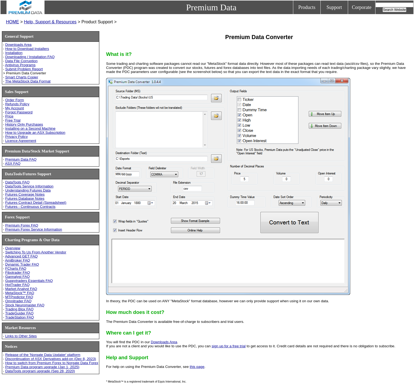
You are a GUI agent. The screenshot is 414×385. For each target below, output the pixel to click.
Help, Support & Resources (50, 22)
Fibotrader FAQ (17, 273)
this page (197, 367)
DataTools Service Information (29, 186)
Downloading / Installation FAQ (30, 57)
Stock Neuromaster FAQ (24, 305)
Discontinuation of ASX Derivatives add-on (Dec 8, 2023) (50, 359)
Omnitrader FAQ (18, 301)
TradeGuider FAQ (19, 313)
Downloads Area (18, 45)
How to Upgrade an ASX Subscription (35, 133)
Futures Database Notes (24, 198)
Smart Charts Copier (21, 77)
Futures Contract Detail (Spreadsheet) (35, 203)
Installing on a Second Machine (30, 128)
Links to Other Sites (21, 336)
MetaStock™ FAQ (19, 293)
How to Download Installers (27, 49)
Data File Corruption (21, 61)
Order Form (14, 100)
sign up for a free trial (229, 346)
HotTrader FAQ (17, 285)
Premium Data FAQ (21, 159)
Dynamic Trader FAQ (22, 264)
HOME (12, 22)
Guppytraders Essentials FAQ (29, 281)
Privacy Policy (16, 137)
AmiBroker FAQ (17, 260)
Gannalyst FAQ (17, 277)
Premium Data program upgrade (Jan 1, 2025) (42, 367)
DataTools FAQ (17, 182)
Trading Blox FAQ (19, 309)
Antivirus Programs (20, 65)
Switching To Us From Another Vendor (35, 252)
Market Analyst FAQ (21, 289)
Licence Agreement (20, 141)
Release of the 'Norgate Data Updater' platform (42, 355)
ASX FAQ (12, 163)
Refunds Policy (17, 104)
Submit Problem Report (24, 69)
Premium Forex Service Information (33, 229)
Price (9, 116)
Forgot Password (19, 112)
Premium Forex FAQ (21, 225)
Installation (14, 53)
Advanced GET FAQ (21, 256)
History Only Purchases (24, 124)
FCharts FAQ (15, 268)
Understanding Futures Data (27, 190)
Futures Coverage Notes (24, 194)
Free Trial (12, 120)
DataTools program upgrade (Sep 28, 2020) (40, 371)
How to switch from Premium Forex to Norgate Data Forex (51, 363)
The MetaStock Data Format (27, 81)
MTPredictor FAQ (19, 297)
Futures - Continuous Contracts (30, 207)
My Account (14, 108)
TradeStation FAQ (19, 317)
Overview (12, 248)
